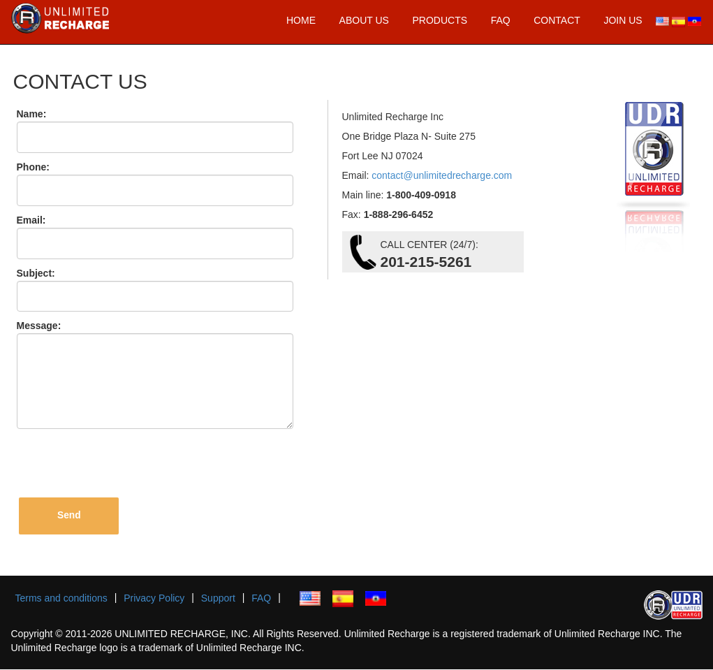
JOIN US (622, 20)
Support (218, 598)
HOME (301, 20)
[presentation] (125, 463)
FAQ (500, 20)
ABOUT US (364, 20)
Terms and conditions (61, 598)
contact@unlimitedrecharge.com (440, 175)
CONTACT (557, 20)
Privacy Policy (154, 598)
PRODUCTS (439, 20)
